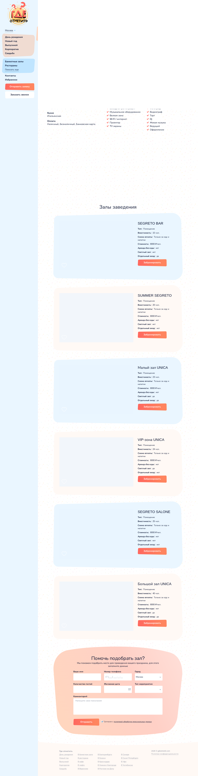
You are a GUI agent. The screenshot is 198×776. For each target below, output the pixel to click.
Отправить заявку (20, 86)
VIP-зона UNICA (151, 440)
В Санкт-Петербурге (129, 758)
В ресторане (83, 758)
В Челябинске (127, 765)
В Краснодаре (104, 762)
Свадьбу (63, 769)
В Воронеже (83, 769)
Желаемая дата (112, 684)
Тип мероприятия (144, 684)
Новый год (11, 41)
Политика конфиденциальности (164, 754)
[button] (50, 63)
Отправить (86, 722)
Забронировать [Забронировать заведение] (151, 88)
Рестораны (11, 65)
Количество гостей (82, 684)
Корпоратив (12, 49)
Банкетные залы (14, 61)
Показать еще (12, 69)
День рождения (14, 37)
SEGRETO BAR (150, 223)
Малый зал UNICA (153, 368)
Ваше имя (78, 671)
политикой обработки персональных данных (133, 722)
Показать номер (177, 75)
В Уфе (123, 762)
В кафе (81, 762)
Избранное (11, 79)
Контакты (10, 75)
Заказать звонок (19, 94)
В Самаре (125, 754)
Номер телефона (112, 671)
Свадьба (9, 53)
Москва (9, 30)
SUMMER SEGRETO (155, 295)
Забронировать (152, 262)
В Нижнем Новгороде (107, 765)
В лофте (81, 765)
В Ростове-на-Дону (106, 769)
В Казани (102, 758)
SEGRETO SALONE (154, 512)
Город (138, 671)
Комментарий (80, 696)
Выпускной (11, 45)
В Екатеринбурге (105, 754)
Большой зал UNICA (154, 584)
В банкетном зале (85, 754)
